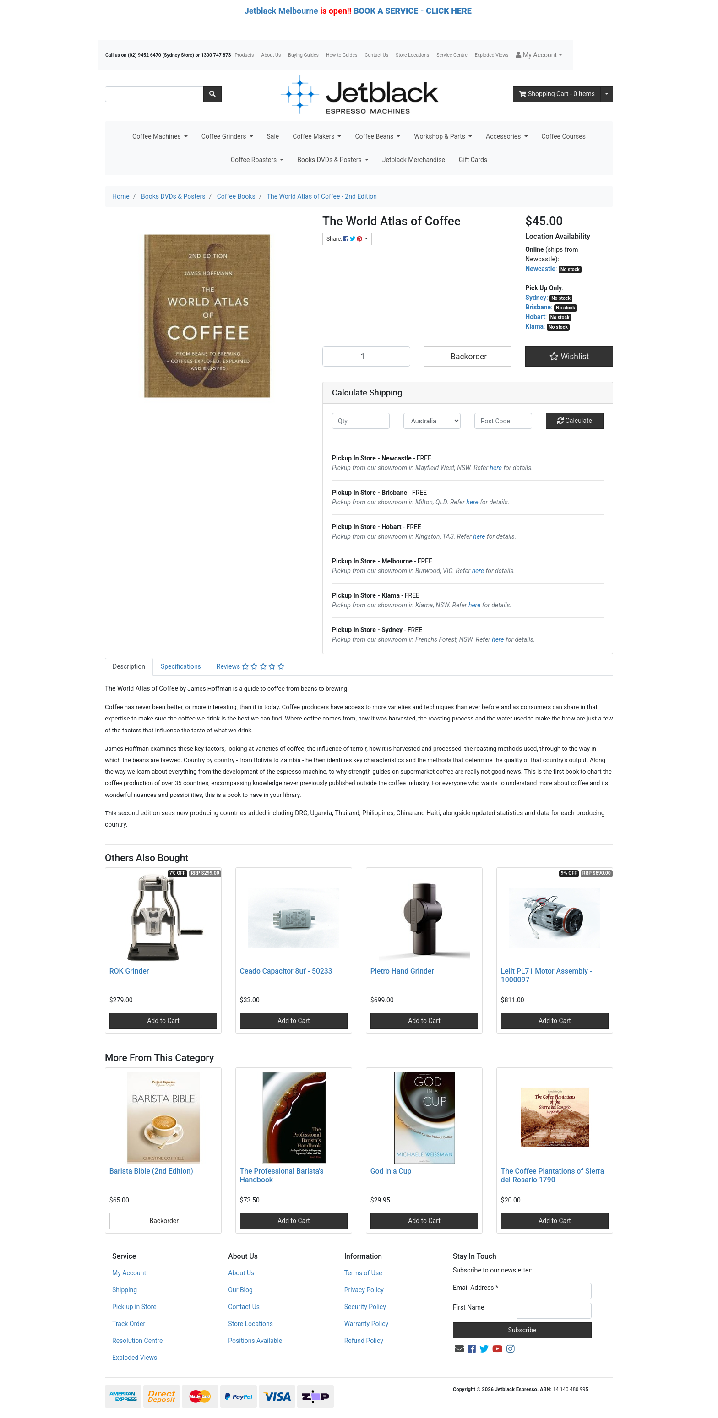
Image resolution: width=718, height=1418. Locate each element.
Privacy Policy (364, 1290)
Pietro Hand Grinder (402, 971)
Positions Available (255, 1340)
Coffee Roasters (254, 159)
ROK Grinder (129, 971)
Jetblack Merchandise (413, 159)
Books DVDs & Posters (330, 159)
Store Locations (412, 55)
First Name (468, 1307)
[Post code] (503, 421)
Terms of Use (363, 1273)
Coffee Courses (564, 136)
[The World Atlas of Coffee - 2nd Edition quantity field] (366, 356)
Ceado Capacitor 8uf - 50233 (286, 971)
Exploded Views (492, 55)
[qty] (361, 421)
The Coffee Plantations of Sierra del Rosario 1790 (552, 1175)
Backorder (468, 356)
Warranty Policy (366, 1323)
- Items (557, 93)
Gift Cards (473, 159)
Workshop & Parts (440, 136)
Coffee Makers (314, 136)
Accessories (504, 136)
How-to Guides (342, 55)
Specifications (181, 666)
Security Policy (365, 1306)
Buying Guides (303, 55)
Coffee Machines (157, 136)
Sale (273, 136)
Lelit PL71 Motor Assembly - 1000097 (546, 975)
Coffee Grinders (224, 136)
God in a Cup (390, 1171)
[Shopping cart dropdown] (606, 94)
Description (129, 666)
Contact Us (377, 55)
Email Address (475, 1287)
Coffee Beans (375, 136)
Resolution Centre (137, 1340)
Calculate (574, 420)
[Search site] (212, 94)
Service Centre (451, 55)
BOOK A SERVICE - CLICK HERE (413, 11)
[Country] (432, 421)
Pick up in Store (134, 1306)
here (496, 467)
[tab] (129, 667)
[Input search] (154, 94)
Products (244, 55)
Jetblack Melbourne (281, 11)
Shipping (124, 1290)
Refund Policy (363, 1340)
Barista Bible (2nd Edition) (151, 1171)
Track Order (128, 1323)
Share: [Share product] (345, 239)
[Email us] (459, 1348)
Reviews (251, 666)
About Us (271, 55)
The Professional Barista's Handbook (282, 1175)
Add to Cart (163, 1020)
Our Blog (240, 1290)
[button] (539, 55)
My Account (129, 1273)
